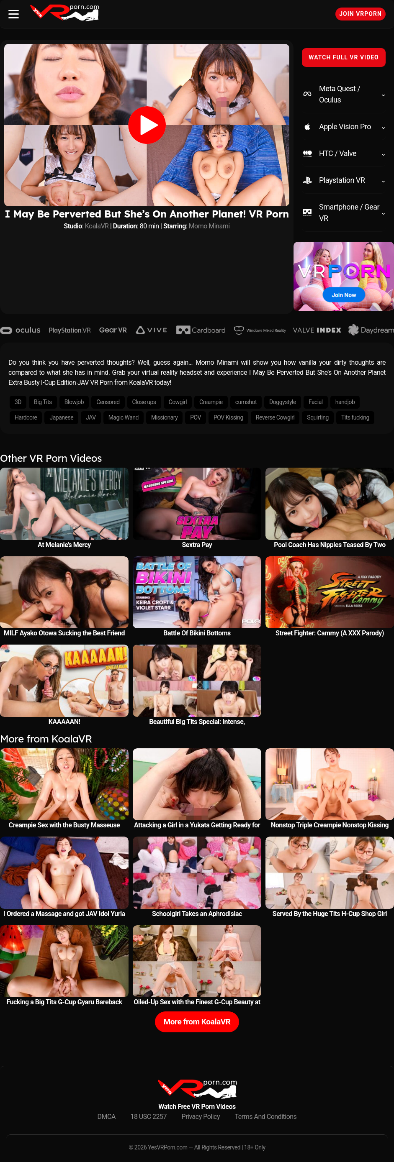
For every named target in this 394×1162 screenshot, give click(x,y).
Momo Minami (209, 226)
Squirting (318, 417)
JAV (91, 417)
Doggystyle (282, 402)
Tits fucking (355, 417)
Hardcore (26, 417)
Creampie (211, 402)
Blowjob (74, 402)
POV (195, 417)
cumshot (246, 402)
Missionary (164, 417)
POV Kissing (228, 417)
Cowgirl (178, 402)
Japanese (61, 417)
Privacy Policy (201, 1117)
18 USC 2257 (148, 1117)
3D (18, 402)
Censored (107, 402)
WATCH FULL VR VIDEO (343, 57)
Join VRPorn (360, 13)
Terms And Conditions (266, 1117)
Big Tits (43, 402)
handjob (345, 402)
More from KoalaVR (196, 1021)
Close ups (144, 402)
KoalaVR (97, 226)
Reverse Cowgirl (275, 417)
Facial (316, 402)
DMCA (107, 1117)
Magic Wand (123, 417)
